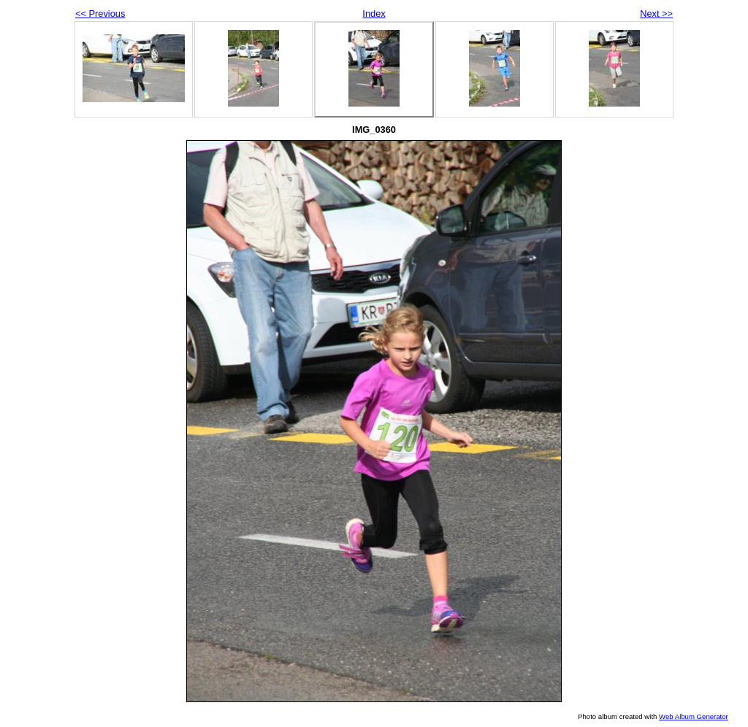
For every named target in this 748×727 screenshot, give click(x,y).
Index (373, 13)
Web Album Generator (693, 716)
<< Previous (100, 13)
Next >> (656, 13)
